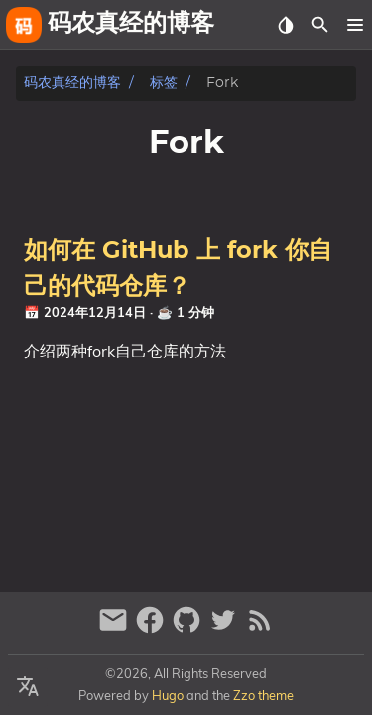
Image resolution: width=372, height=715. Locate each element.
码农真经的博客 (72, 82)
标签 (164, 82)
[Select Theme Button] (285, 25)
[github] (189, 628)
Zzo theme (263, 695)
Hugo (168, 695)
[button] (354, 25)
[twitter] (225, 628)
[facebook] (152, 628)
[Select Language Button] (28, 687)
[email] (115, 628)
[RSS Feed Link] (260, 628)
